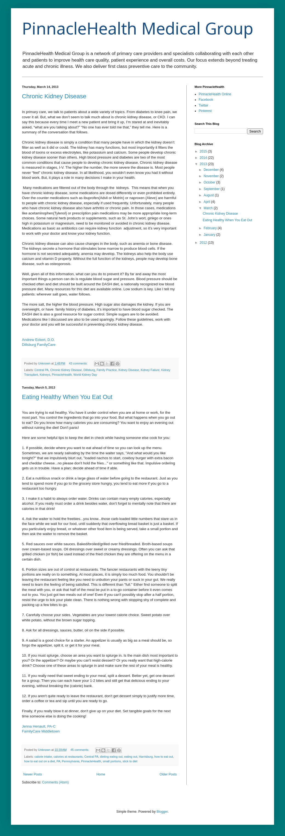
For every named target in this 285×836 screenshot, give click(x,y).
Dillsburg (89, 370)
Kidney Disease (128, 370)
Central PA (42, 370)
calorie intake (43, 756)
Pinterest (205, 111)
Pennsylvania (70, 761)
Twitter (203, 105)
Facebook (206, 100)
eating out (130, 756)
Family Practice (106, 370)
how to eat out (163, 756)
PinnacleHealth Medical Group (137, 28)
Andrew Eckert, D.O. (38, 340)
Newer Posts (32, 774)
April (207, 202)
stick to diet (129, 761)
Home (100, 774)
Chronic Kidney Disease (54, 96)
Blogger (162, 812)
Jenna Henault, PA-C (39, 726)
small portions (112, 761)
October (210, 182)
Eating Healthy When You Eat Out (67, 396)
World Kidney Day (85, 374)
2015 (204, 151)
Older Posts (168, 774)
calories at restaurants (67, 756)
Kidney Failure (150, 370)
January (210, 235)
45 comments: (80, 749)
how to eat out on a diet (39, 761)
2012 (204, 243)
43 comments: (79, 363)
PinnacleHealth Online (215, 94)
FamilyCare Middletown (41, 731)
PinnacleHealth (62, 374)
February (211, 228)
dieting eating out (111, 756)
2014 (204, 158)
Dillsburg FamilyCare (38, 345)
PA (58, 761)
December (212, 170)
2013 (204, 164)
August (209, 195)
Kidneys (45, 374)
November (212, 176)
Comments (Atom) (55, 782)
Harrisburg (146, 756)
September (212, 189)
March (209, 208)
